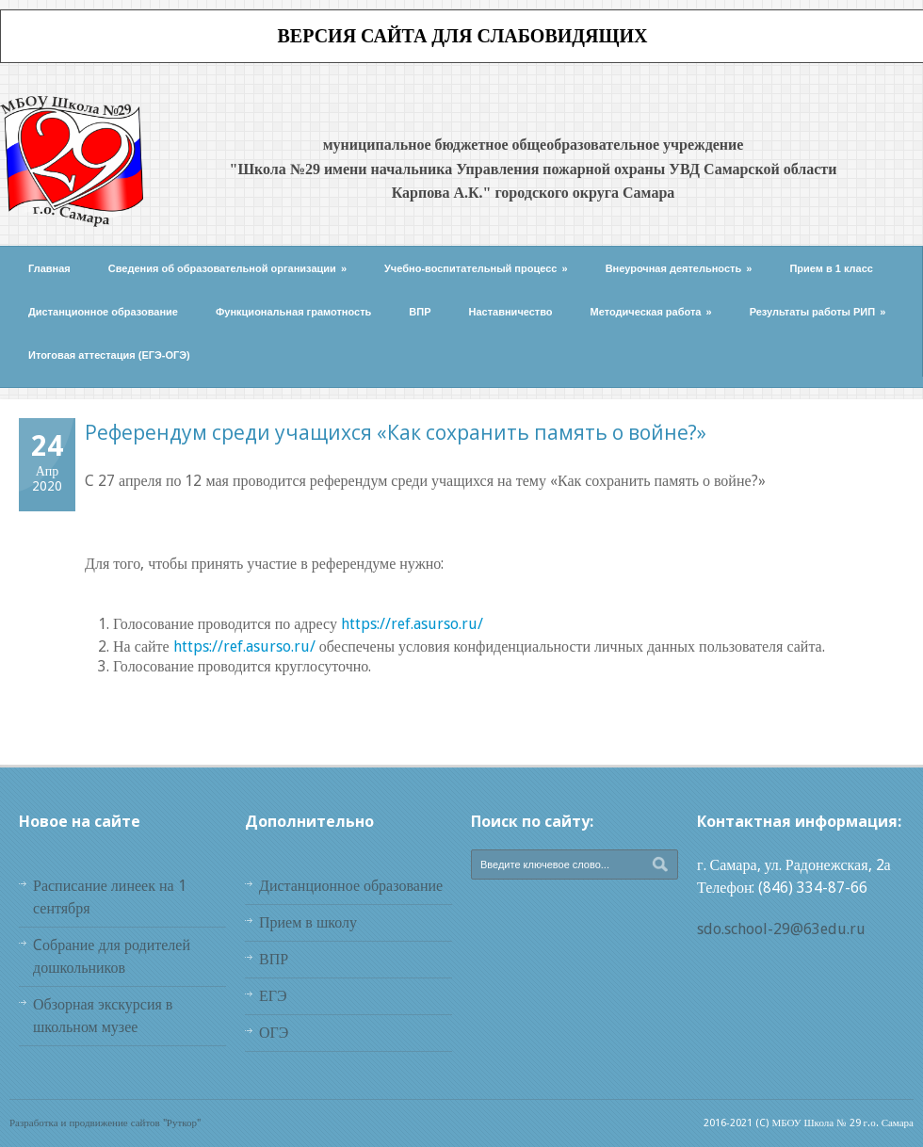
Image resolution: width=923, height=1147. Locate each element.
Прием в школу (308, 922)
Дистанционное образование (103, 311)
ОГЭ (273, 1033)
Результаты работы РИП (818, 311)
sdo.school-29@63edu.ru (781, 929)
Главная (49, 268)
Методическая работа (651, 311)
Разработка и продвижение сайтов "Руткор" (105, 1123)
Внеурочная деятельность (679, 268)
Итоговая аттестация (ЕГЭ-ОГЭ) (109, 355)
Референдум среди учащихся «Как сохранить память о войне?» (395, 432)
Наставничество (511, 311)
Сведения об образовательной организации (227, 268)
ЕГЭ (273, 996)
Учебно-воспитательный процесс (476, 268)
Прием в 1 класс (831, 268)
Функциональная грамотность (293, 311)
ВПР (419, 311)
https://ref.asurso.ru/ (412, 624)
